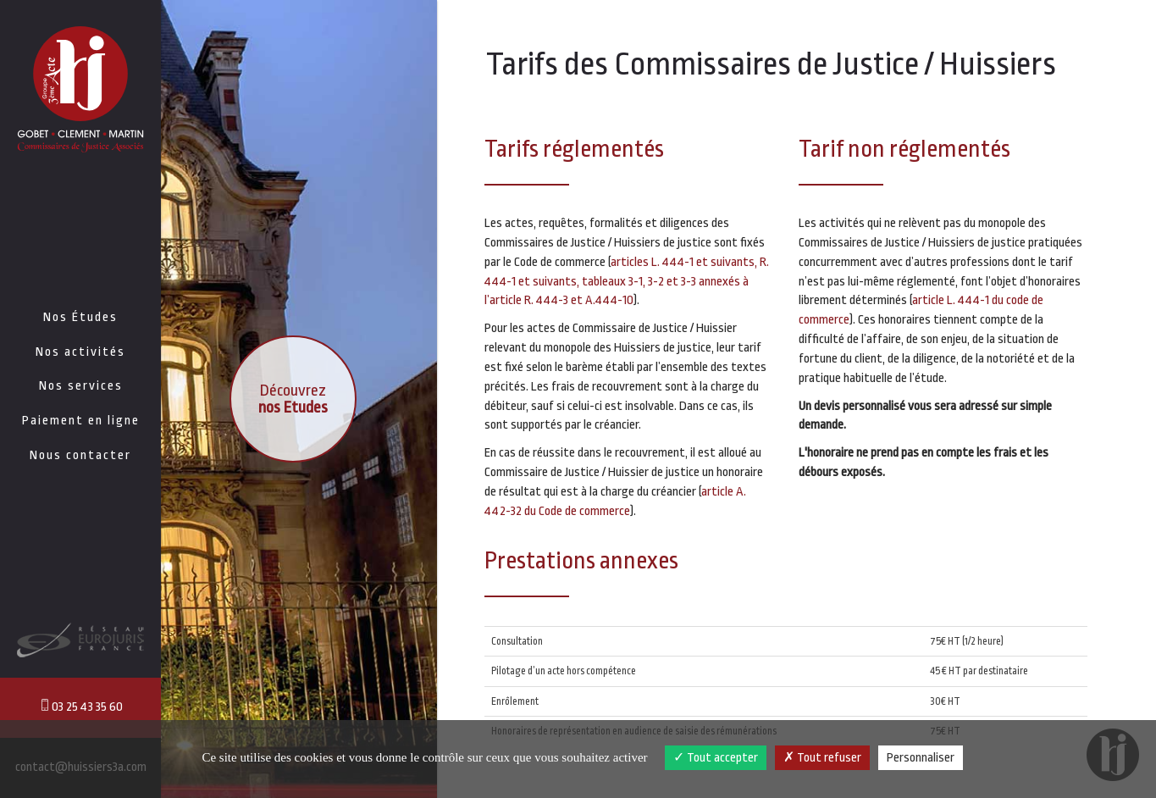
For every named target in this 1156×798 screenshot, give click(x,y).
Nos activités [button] (80, 352)
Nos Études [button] (80, 317)
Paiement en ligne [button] (81, 420)
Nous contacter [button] (80, 455)
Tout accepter (715, 758)
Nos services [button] (81, 386)
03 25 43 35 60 (80, 706)
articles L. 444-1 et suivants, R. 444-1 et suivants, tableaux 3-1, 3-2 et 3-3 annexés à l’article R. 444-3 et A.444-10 (626, 281)
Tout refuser (822, 758)
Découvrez (293, 399)
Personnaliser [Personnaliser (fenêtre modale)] (920, 758)
